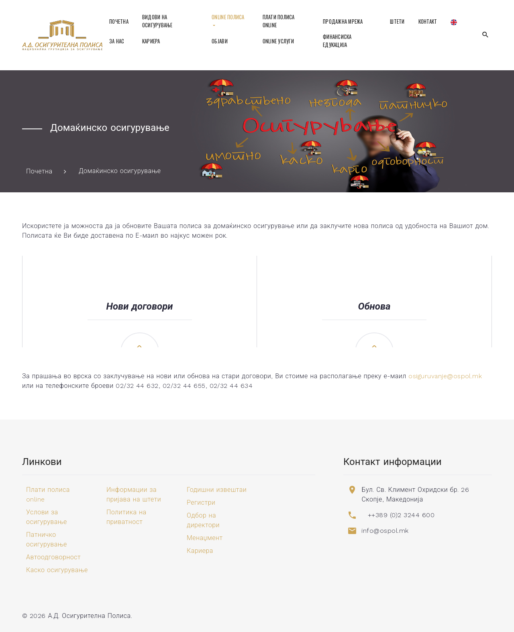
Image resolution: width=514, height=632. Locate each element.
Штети (397, 21)
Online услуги (278, 41)
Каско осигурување (57, 570)
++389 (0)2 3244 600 (401, 515)
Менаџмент (205, 538)
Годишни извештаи (217, 489)
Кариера (151, 41)
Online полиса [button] (228, 17)
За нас (116, 41)
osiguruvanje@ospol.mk (445, 376)
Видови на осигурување (157, 21)
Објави (220, 41)
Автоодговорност (53, 557)
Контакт (427, 21)
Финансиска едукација (337, 41)
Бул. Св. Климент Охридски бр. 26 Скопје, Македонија (415, 494)
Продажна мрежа (343, 21)
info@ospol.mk (384, 530)
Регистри (201, 502)
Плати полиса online (279, 21)
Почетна (118, 21)
